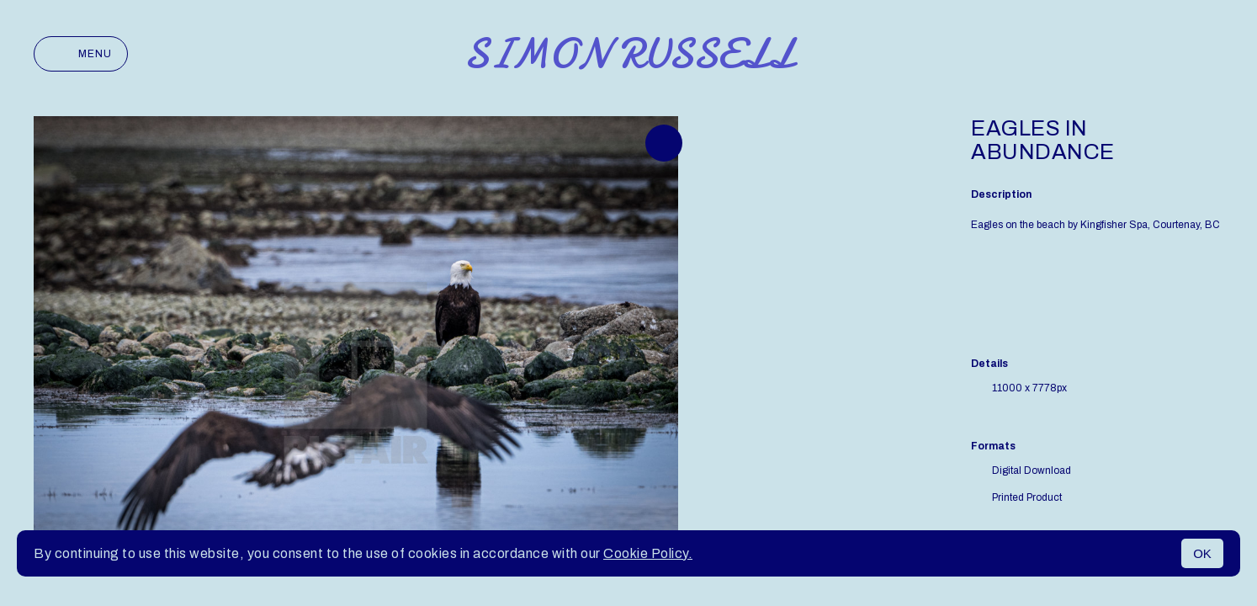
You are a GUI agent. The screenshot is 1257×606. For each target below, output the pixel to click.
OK (1202, 553)
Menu (81, 54)
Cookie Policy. (647, 553)
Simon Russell (628, 53)
